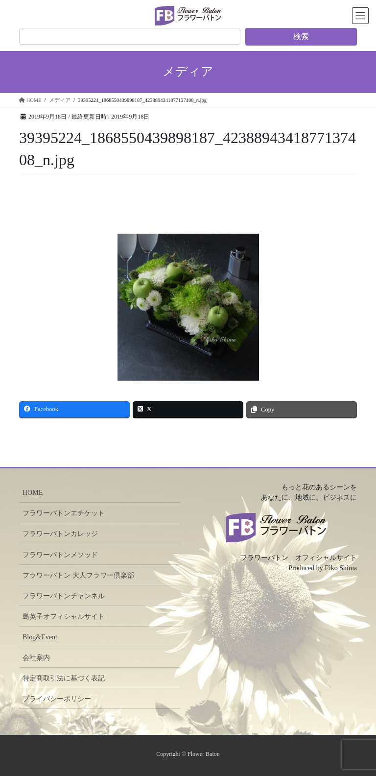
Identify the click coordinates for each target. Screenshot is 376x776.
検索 (301, 36)
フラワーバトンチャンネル (64, 596)
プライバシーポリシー (57, 699)
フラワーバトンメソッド (60, 554)
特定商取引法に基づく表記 (64, 678)
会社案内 (36, 657)
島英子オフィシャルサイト (64, 616)
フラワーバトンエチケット (64, 513)
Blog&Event (40, 637)
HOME (33, 492)
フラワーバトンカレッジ (60, 533)
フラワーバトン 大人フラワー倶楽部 (78, 575)
